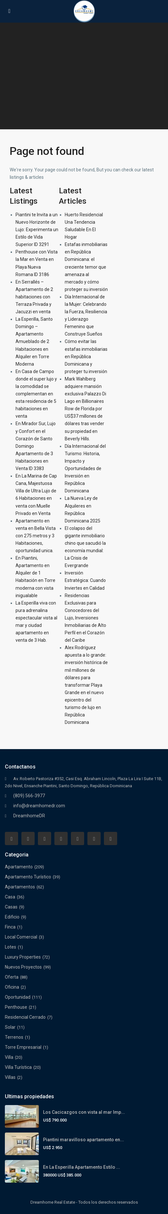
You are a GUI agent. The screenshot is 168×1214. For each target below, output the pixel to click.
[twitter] (44, 838)
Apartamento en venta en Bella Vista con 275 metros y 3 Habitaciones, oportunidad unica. (36, 535)
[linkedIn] (61, 838)
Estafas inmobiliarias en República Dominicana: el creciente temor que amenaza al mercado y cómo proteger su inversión (86, 267)
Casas (11, 906)
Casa (10, 896)
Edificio (12, 916)
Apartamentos (20, 886)
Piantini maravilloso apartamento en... (83, 1139)
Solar (10, 1027)
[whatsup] (28, 838)
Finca (10, 926)
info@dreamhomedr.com (39, 805)
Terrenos (14, 1037)
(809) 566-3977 (29, 795)
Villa (9, 1057)
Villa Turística (18, 1067)
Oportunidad (17, 997)
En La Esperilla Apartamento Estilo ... (81, 1167)
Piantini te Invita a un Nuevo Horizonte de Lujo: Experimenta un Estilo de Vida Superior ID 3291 (37, 229)
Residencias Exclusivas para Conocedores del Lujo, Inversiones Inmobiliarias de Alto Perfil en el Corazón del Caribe (85, 618)
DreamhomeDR (29, 815)
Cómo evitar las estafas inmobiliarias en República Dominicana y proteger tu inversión (86, 356)
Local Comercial (21, 937)
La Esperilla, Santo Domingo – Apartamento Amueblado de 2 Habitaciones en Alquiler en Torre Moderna (34, 342)
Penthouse (16, 1007)
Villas (10, 1077)
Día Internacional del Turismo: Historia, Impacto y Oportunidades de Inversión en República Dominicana (85, 469)
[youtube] (94, 838)
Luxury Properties (23, 957)
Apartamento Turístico (28, 876)
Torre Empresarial (23, 1047)
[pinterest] (77, 838)
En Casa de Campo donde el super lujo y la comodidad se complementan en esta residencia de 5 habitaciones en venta (36, 394)
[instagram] (110, 838)
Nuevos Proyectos (23, 967)
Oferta (11, 977)
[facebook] (11, 838)
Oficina (12, 987)
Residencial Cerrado (25, 1017)
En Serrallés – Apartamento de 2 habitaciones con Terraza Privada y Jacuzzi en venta (34, 296)
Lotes (10, 947)
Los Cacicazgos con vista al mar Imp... (84, 1112)
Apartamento (19, 866)
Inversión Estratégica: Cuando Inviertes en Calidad (85, 580)
